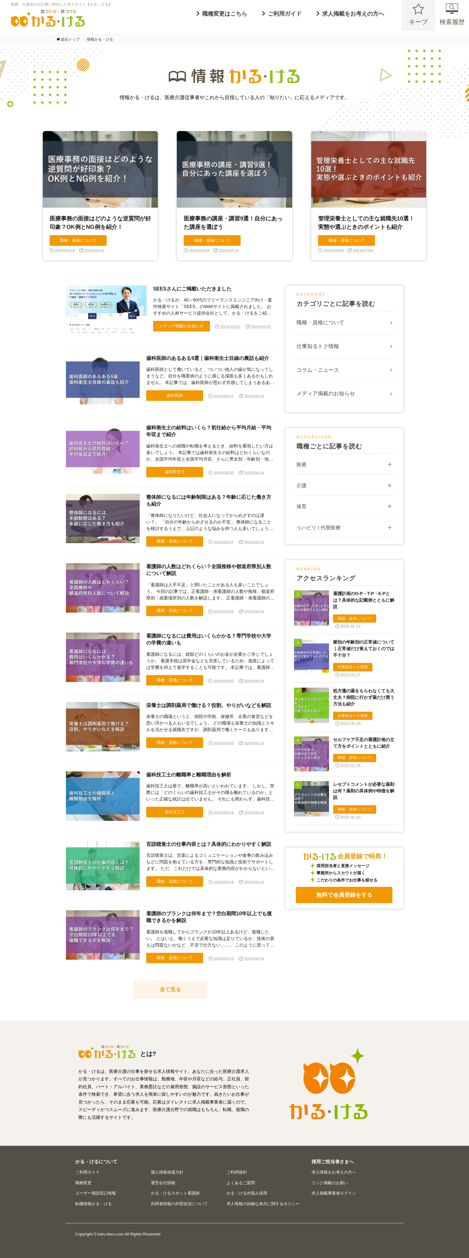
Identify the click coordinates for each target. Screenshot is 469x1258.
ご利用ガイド (87, 1172)
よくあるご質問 (241, 1182)
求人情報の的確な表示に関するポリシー (263, 1203)
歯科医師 (175, 395)
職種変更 (83, 1182)
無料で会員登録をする (344, 895)
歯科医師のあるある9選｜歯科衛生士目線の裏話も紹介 (207, 358)
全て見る (170, 990)
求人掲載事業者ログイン (334, 1193)
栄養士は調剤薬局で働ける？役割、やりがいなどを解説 (208, 705)
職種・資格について (175, 541)
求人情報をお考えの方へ (334, 1172)
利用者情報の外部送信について (179, 1203)
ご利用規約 (237, 1172)
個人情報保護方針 (167, 1172)
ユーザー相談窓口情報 (95, 1193)
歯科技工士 (175, 812)
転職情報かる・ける (93, 1203)
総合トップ (70, 39)
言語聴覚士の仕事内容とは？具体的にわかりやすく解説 (208, 844)
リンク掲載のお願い (330, 1182)
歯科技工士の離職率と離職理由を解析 (188, 774)
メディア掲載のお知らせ (181, 326)
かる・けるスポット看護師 (175, 1193)
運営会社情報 (163, 1182)
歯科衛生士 (175, 471)
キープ (418, 24)
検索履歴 (452, 24)
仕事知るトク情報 (318, 346)
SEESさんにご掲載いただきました (192, 288)
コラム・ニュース (318, 370)
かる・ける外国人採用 (247, 1193)
